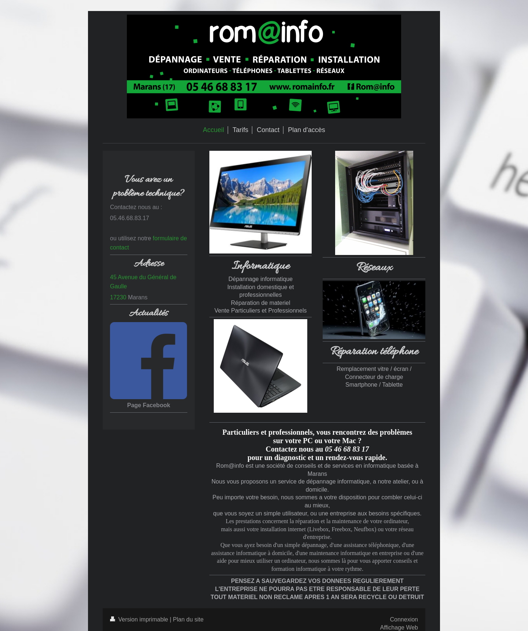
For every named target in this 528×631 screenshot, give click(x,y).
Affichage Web (399, 627)
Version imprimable (140, 619)
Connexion (404, 619)
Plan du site (188, 619)
